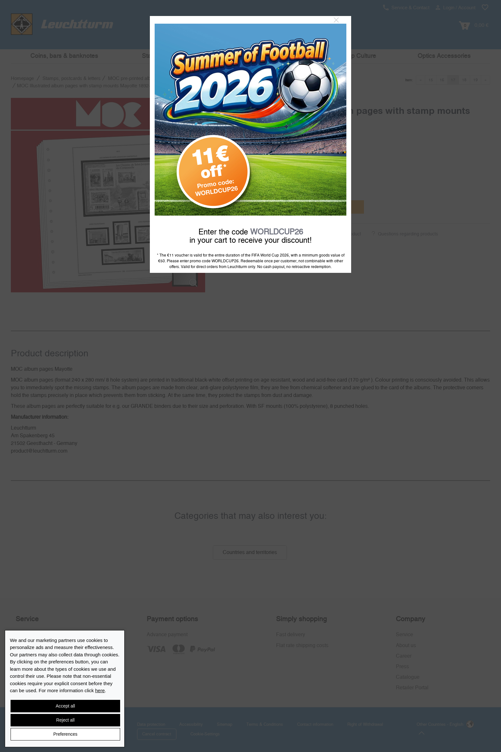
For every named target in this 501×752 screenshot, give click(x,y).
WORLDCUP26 (276, 232)
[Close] (336, 20)
